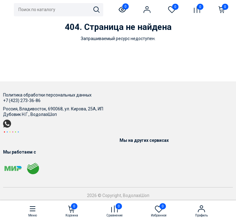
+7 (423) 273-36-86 (22, 100)
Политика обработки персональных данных (47, 94)
